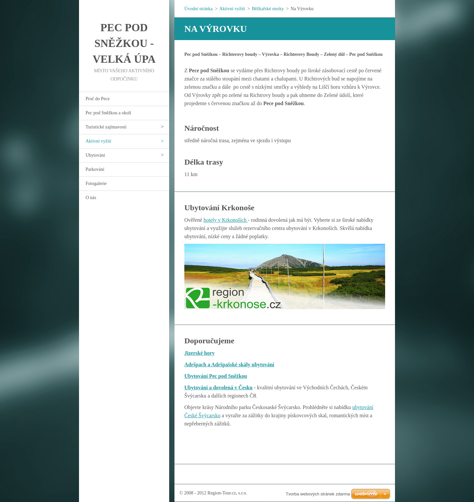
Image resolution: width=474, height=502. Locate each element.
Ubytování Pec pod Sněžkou (215, 376)
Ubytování (95, 155)
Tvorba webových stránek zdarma (318, 493)
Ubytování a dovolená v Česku (218, 387)
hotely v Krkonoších (225, 220)
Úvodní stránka (198, 8)
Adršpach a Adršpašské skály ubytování (229, 364)
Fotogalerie (96, 183)
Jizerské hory (199, 353)
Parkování (95, 169)
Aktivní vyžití (98, 141)
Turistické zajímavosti (106, 127)
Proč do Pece (98, 98)
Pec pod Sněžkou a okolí (108, 112)
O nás (91, 197)
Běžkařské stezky (268, 8)
